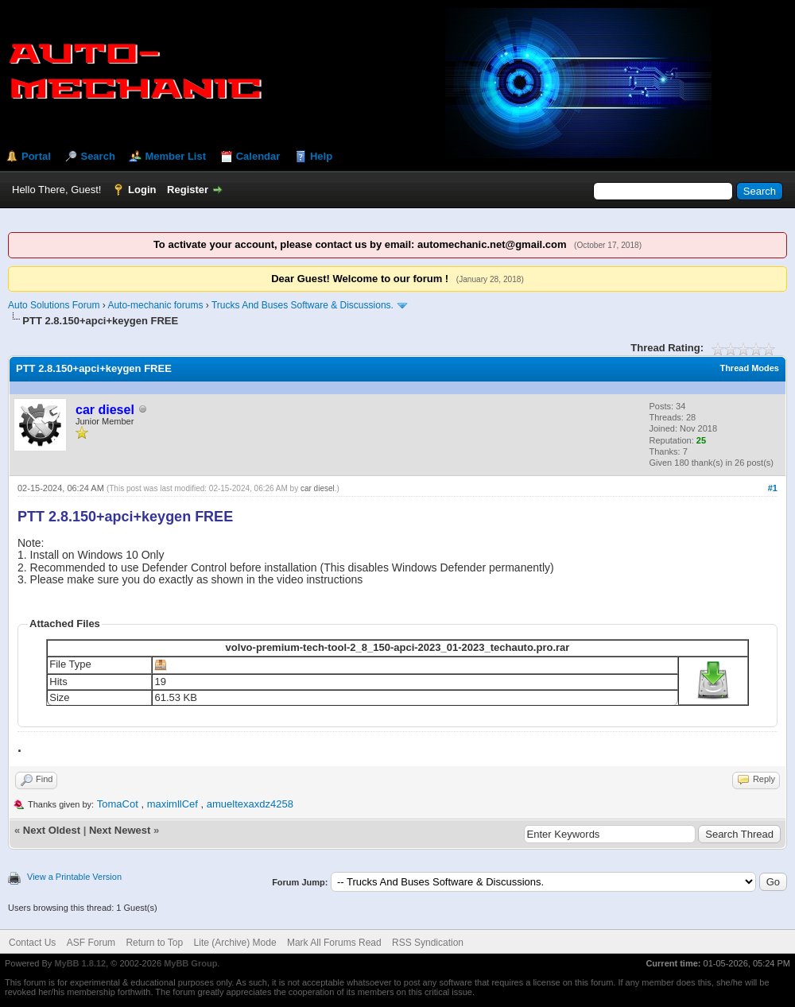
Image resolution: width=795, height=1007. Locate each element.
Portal (36, 156)
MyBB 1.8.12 (80, 963)
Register (187, 190)
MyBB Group (190, 963)
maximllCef (172, 804)
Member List (175, 156)
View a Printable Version (74, 876)
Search (97, 156)
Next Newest (119, 830)
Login (142, 190)
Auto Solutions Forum (53, 305)
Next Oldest (51, 830)
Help (321, 156)
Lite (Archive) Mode (235, 942)
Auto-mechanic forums (155, 305)
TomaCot (117, 804)
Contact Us (32, 942)
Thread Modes (749, 368)
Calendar (258, 156)
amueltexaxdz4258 (250, 804)
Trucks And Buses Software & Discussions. (302, 305)
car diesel (318, 488)
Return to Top (154, 942)
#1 (773, 488)
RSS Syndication (427, 942)
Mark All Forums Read (334, 942)
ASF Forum (91, 942)
